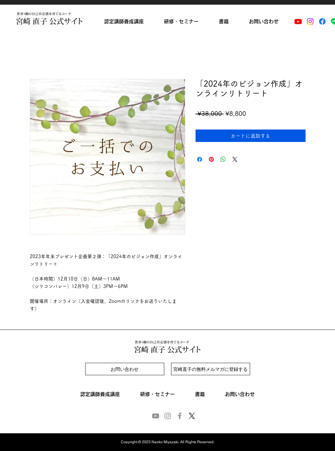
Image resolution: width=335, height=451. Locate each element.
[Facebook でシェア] (199, 159)
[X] (191, 416)
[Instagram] (310, 21)
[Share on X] (235, 159)
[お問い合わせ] (124, 369)
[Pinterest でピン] (211, 159)
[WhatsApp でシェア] (223, 159)
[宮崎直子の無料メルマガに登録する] (210, 369)
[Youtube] (298, 21)
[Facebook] (322, 21)
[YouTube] (155, 416)
